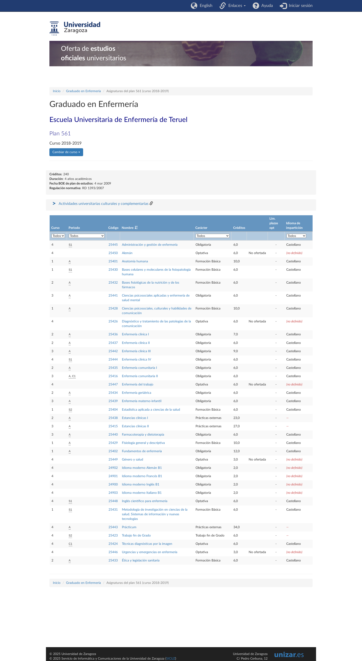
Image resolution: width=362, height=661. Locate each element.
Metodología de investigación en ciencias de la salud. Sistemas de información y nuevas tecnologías (154, 514)
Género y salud (132, 459)
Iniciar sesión (300, 6)
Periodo (74, 228)
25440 (113, 434)
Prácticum (129, 527)
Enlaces (236, 6)
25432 (113, 282)
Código (113, 228)
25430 (113, 269)
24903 (113, 492)
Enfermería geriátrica (136, 392)
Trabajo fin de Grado (136, 535)
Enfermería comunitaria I (139, 368)
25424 (113, 544)
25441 (113, 295)
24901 (113, 476)
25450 (113, 253)
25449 (113, 459)
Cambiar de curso (66, 152)
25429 (113, 443)
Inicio (56, 91)
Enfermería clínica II (136, 343)
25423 (113, 535)
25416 (113, 376)
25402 (113, 451)
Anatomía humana (135, 261)
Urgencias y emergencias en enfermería (149, 552)
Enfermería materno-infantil (141, 401)
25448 (113, 501)
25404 (113, 409)
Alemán (127, 253)
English (204, 6)
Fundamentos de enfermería (142, 451)
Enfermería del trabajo (137, 384)
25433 (113, 560)
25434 (113, 392)
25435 (113, 368)
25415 (113, 426)
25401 (113, 261)
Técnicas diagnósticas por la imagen (147, 544)
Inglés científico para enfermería (144, 501)
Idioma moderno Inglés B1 (140, 484)
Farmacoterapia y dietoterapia (143, 434)
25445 (113, 244)
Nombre (127, 228)
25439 (113, 401)
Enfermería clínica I (135, 334)
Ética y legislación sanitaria (141, 560)
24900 (113, 484)
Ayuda (266, 6)
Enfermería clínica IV (136, 359)
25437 (113, 343)
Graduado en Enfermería (83, 91)
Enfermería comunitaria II (140, 376)
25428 (113, 308)
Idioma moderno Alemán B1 (142, 468)
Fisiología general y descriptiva (143, 443)
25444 (113, 359)
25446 (113, 552)
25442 (113, 351)
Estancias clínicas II (135, 426)
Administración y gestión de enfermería (150, 244)
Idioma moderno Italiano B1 (142, 492)
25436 (113, 334)
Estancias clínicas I (135, 418)
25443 (113, 527)
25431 (113, 509)
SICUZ (170, 658)
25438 (113, 418)
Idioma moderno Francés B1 (142, 476)
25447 (113, 384)
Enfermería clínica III (136, 351)
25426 (113, 321)
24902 (113, 468)
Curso (55, 228)
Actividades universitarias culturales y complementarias (103, 204)
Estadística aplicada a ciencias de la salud (151, 409)
